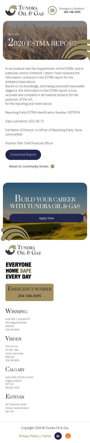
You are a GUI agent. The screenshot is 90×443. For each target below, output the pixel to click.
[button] (52, 10)
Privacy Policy (29, 436)
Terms (46, 436)
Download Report (23, 154)
